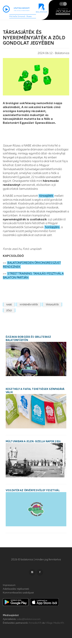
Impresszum (9, 585)
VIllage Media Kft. (54, 622)
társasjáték (46, 196)
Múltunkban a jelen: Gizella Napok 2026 (33, 441)
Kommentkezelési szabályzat (18, 592)
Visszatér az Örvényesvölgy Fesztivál (33, 490)
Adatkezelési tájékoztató (16, 588)
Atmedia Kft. (35, 622)
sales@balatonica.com (29, 619)
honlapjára (52, 227)
